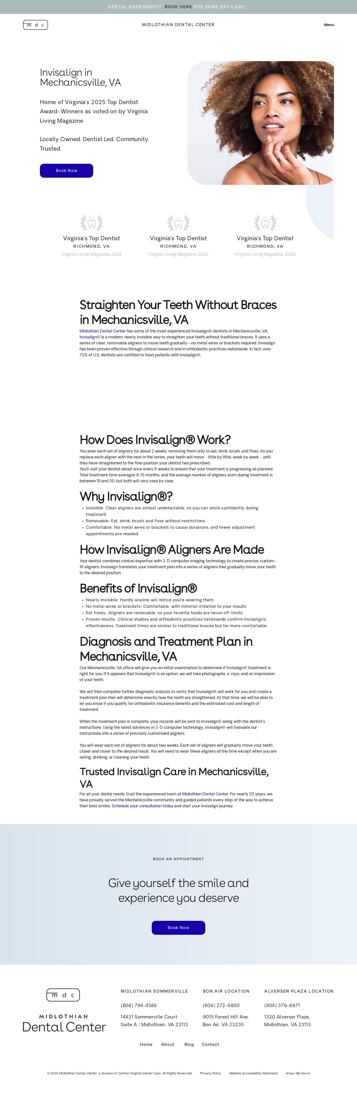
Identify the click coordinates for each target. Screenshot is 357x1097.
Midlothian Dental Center (178, 24)
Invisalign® (90, 337)
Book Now (66, 170)
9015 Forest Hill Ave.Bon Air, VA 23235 (226, 1021)
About (168, 1044)
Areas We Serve (298, 1073)
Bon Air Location (226, 991)
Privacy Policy (210, 1073)
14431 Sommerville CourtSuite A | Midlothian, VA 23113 (154, 1021)
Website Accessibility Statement (253, 1073)
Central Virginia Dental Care (139, 1073)
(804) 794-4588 (139, 1006)
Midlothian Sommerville (154, 991)
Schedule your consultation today (142, 806)
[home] (35, 25)
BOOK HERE (178, 6)
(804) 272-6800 (221, 1006)
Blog (189, 1044)
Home (146, 1044)
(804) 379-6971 (282, 1006)
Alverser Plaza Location (299, 991)
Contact (210, 1044)
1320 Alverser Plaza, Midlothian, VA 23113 (287, 1021)
